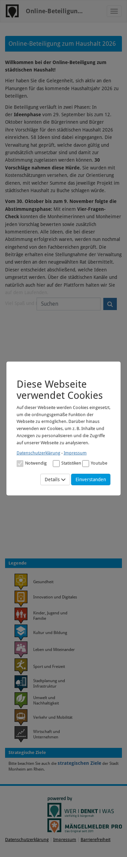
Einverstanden (91, 479)
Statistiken (67, 463)
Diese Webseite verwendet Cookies (60, 390)
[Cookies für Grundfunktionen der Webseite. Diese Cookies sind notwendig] (32, 463)
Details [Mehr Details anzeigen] (55, 479)
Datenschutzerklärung (38, 452)
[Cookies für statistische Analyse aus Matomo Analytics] (56, 463)
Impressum (75, 452)
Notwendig (32, 463)
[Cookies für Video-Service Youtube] (85, 463)
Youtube (94, 463)
